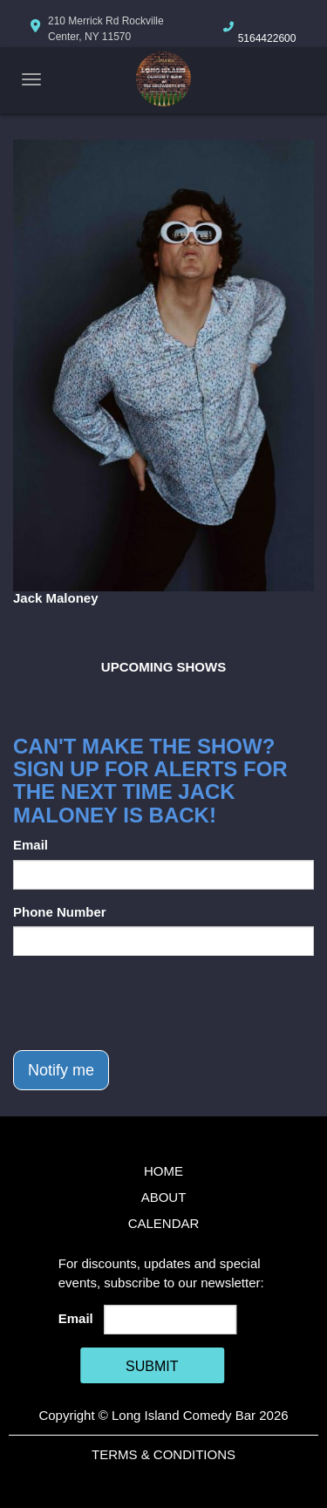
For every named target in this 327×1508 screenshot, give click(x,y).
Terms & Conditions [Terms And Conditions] (163, 1454)
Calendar (164, 1223)
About (164, 1197)
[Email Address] (170, 1319)
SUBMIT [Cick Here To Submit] (152, 1366)
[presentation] (145, 1003)
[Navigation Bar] (31, 79)
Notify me (61, 1070)
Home (163, 1170)
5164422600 (267, 38)
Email (30, 844)
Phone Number (59, 911)
